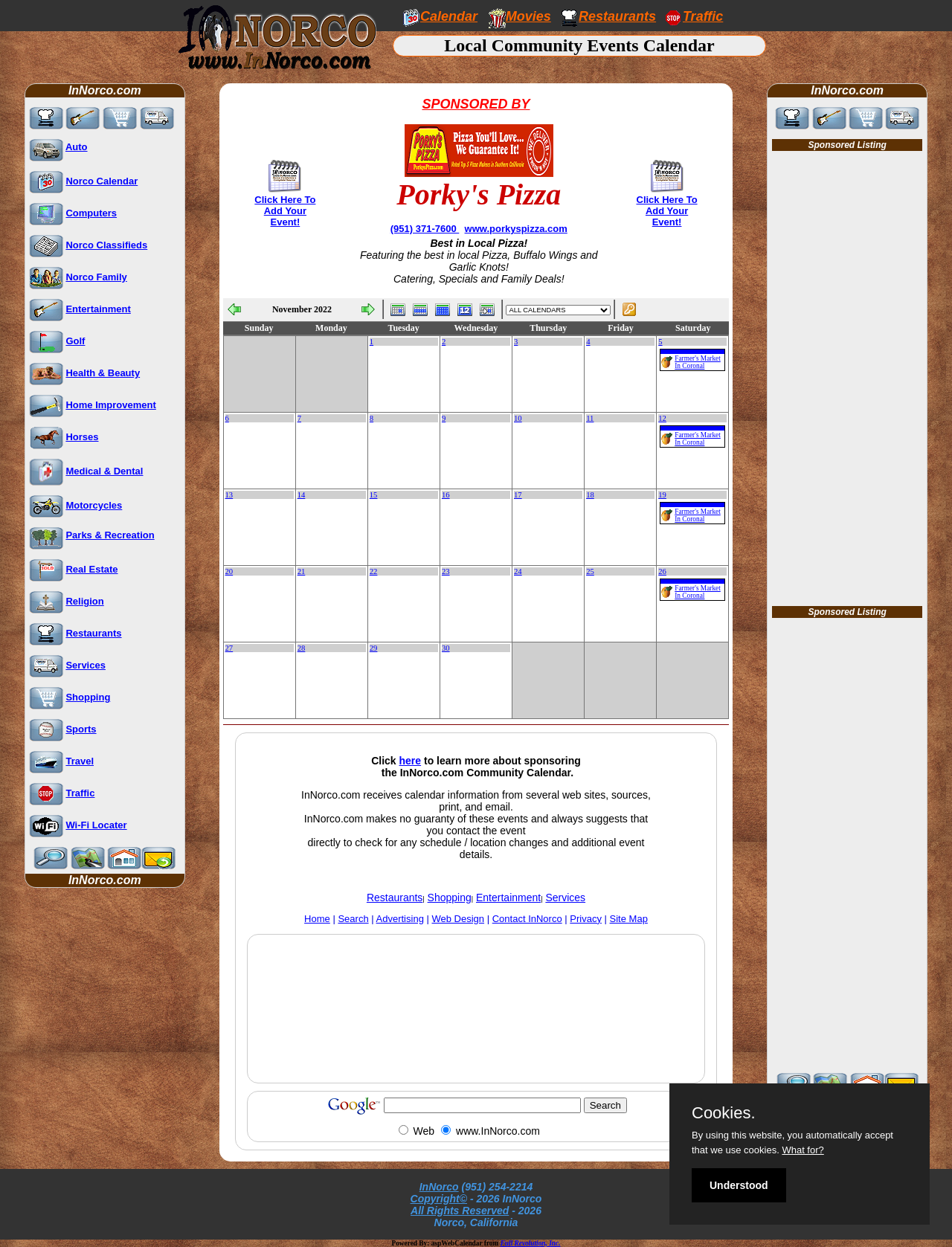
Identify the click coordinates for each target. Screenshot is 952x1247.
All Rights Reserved (460, 1211)
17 (518, 495)
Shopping (87, 697)
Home (317, 918)
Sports (80, 729)
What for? (802, 1150)
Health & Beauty (102, 372)
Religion (84, 601)
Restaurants (617, 16)
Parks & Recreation (109, 535)
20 (229, 571)
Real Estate (91, 569)
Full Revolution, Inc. (531, 1243)
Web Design (458, 918)
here (410, 761)
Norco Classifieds (106, 245)
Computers (91, 213)
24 (518, 571)
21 (302, 571)
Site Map (629, 918)
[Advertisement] (476, 1043)
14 (302, 495)
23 (446, 571)
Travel (79, 761)
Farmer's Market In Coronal (698, 362)
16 (446, 495)
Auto (76, 146)
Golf (75, 341)
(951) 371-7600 (425, 228)
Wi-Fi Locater (95, 825)
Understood (739, 1185)
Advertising (400, 918)
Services (85, 665)
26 (662, 571)
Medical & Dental (104, 471)
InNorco (439, 1187)
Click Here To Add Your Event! (284, 211)
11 (590, 418)
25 (590, 571)
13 (229, 495)
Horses (81, 436)
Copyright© (439, 1199)
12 (662, 418)
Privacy (586, 918)
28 (302, 648)
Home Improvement (110, 404)
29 (374, 648)
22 (374, 571)
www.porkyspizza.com (516, 228)
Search (353, 918)
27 (229, 648)
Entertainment (97, 309)
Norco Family (95, 277)
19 (662, 495)
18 (590, 495)
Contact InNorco (527, 918)
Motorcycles (93, 505)
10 (518, 418)
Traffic (79, 793)
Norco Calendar (101, 181)
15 (374, 495)
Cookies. (724, 1113)
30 (446, 648)
